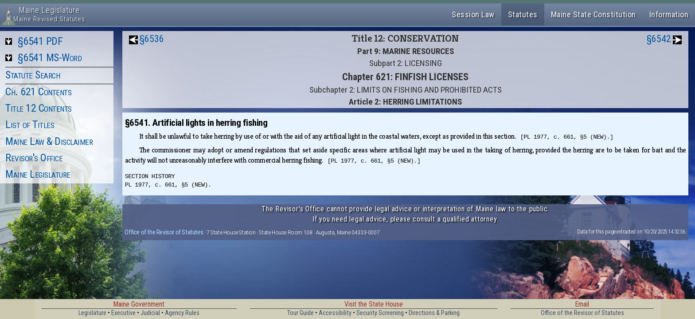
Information (669, 14)
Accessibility (335, 313)
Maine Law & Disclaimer (49, 141)
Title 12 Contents (38, 108)
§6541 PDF (40, 41)
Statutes (523, 14)
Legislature (92, 313)
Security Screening (380, 313)
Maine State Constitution (593, 14)
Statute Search (32, 75)
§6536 (152, 38)
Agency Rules (182, 313)
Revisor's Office (33, 158)
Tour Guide (300, 313)
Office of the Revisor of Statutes (164, 232)
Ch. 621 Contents (38, 92)
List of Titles (29, 124)
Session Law (473, 14)
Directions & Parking (434, 313)
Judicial (150, 313)
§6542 (659, 38)
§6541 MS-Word (50, 57)
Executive (123, 313)
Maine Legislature (37, 174)
